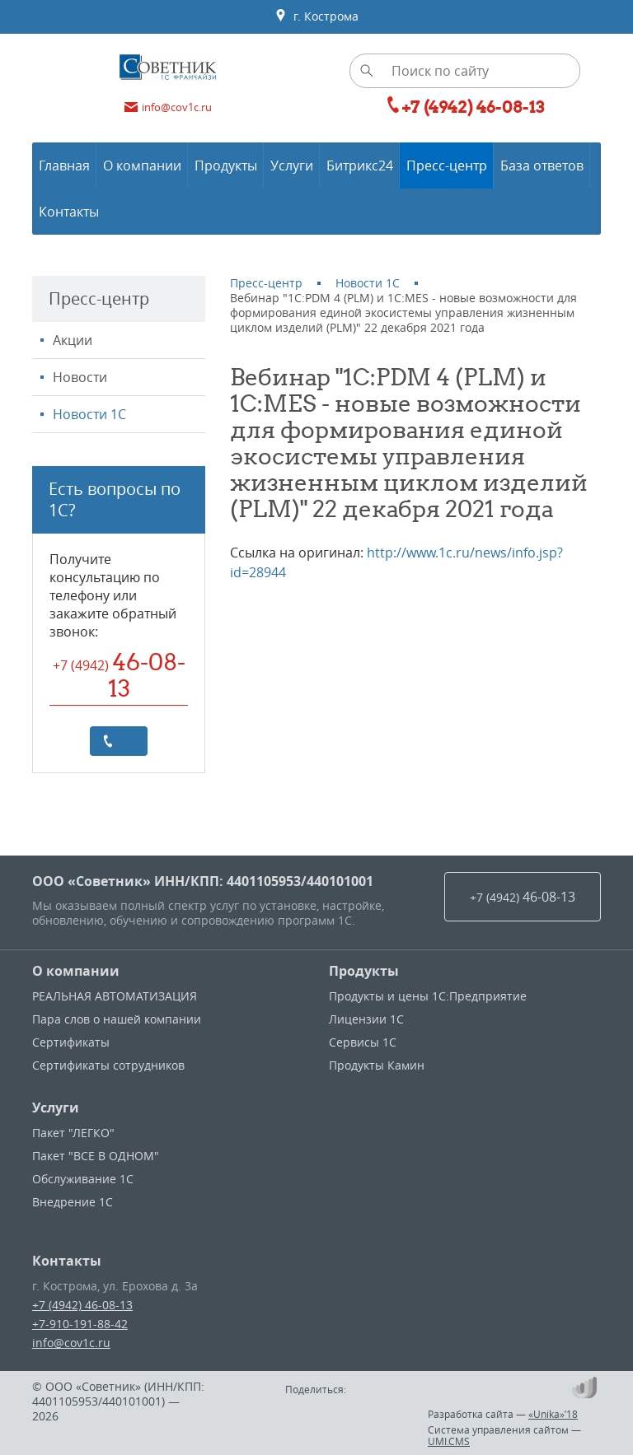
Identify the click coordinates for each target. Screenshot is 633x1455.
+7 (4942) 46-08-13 (82, 1305)
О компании (76, 971)
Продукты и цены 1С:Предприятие (428, 996)
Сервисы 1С (362, 1042)
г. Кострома (316, 16)
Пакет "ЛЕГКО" (73, 1132)
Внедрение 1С (72, 1202)
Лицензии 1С (366, 1019)
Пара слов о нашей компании (116, 1019)
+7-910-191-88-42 (80, 1323)
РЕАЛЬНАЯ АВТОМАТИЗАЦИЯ (114, 996)
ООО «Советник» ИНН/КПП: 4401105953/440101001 (202, 881)
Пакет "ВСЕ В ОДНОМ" (95, 1156)
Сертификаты (71, 1042)
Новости (80, 377)
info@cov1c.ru (71, 1342)
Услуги (55, 1107)
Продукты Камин (376, 1065)
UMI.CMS (449, 1441)
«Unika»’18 (553, 1413)
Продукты (364, 971)
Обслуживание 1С (83, 1179)
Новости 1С (89, 414)
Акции (72, 340)
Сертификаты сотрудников (108, 1065)
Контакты (66, 1261)
